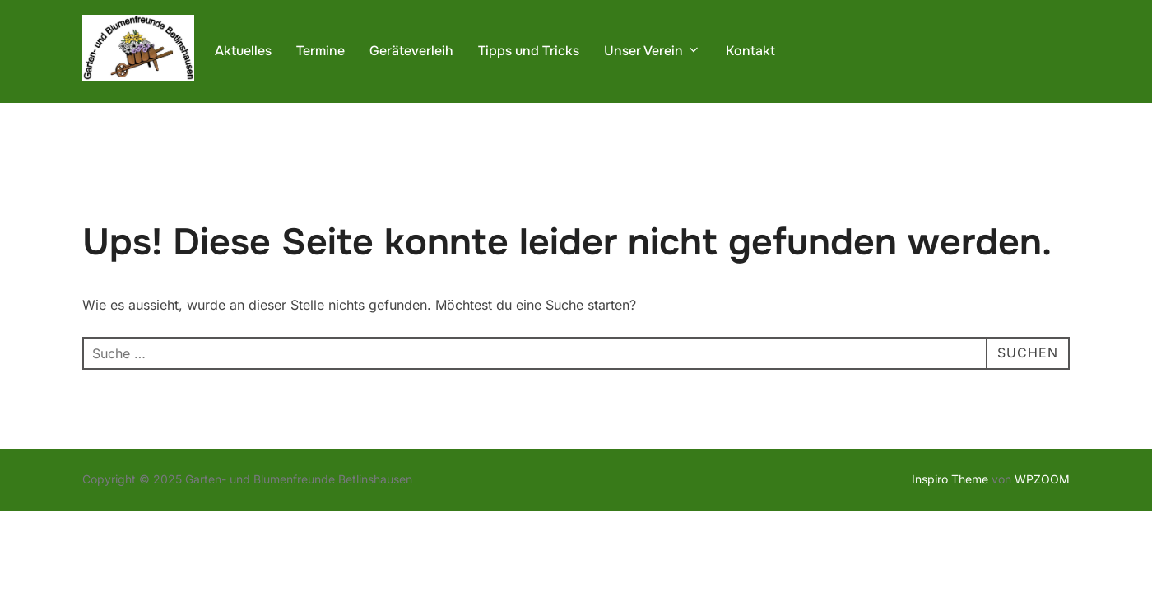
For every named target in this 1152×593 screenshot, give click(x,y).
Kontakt (750, 50)
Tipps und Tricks (528, 50)
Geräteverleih (411, 50)
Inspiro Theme (950, 480)
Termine (320, 50)
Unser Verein (652, 50)
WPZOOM (1042, 480)
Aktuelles (243, 50)
